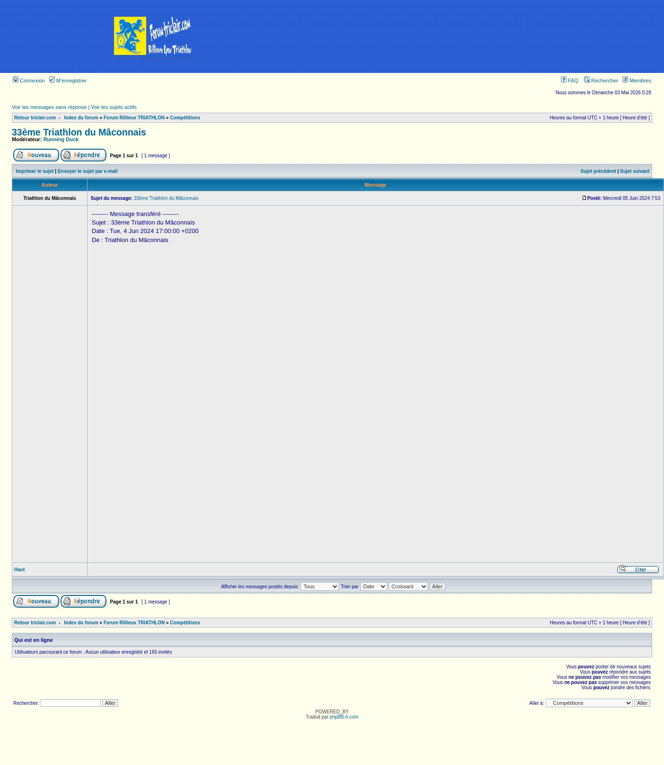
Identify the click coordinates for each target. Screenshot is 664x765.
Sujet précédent (598, 171)
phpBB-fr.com (344, 717)
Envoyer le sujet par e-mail (88, 171)
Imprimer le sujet (35, 171)
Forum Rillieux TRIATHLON (134, 117)
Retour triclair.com (35, 117)
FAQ (569, 80)
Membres (636, 80)
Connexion (29, 80)
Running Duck (61, 139)
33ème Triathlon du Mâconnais (79, 132)
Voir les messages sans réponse (49, 107)
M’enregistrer (68, 80)
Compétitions (185, 117)
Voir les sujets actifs (114, 107)
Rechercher (601, 80)
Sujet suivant (634, 171)
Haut (19, 569)
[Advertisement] (485, 36)
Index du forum (81, 117)
